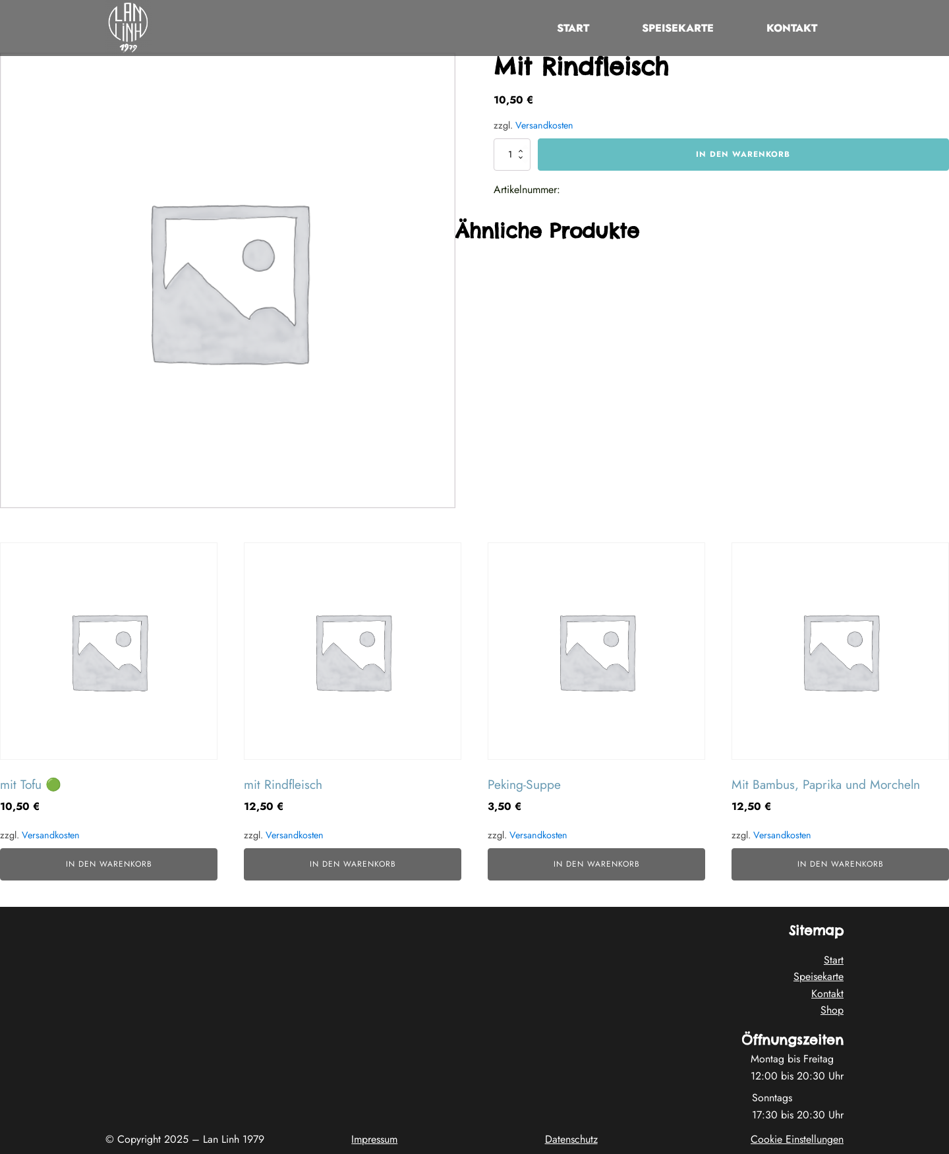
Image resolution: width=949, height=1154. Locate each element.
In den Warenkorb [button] (109, 864)
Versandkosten (544, 125)
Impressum (374, 1139)
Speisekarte (678, 28)
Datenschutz (571, 1139)
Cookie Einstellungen (797, 1139)
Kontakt (791, 28)
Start (573, 28)
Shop (832, 1010)
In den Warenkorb (743, 154)
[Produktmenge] (512, 154)
